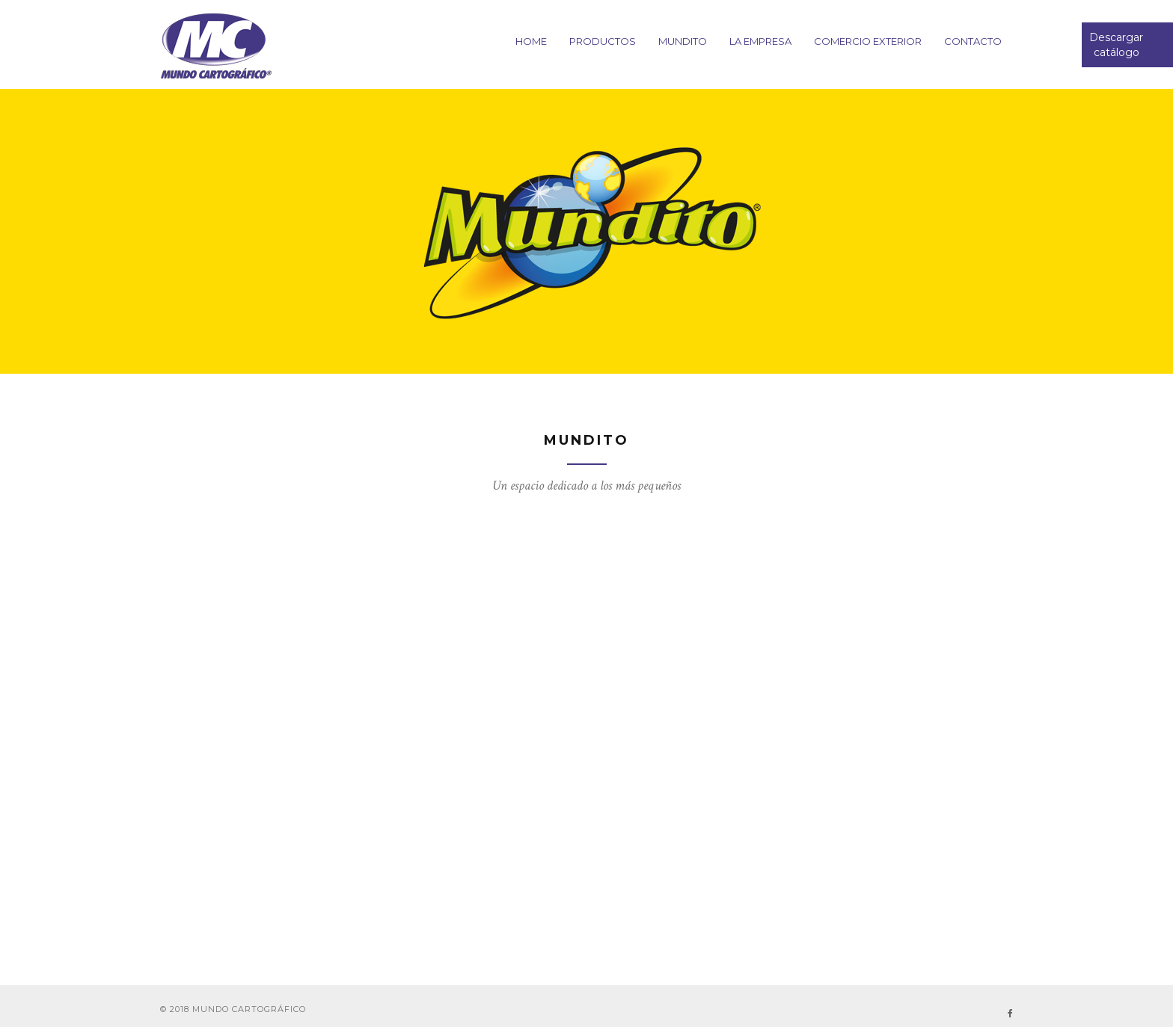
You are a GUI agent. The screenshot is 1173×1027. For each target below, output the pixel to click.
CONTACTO (973, 41)
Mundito (682, 41)
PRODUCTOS (602, 41)
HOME (531, 41)
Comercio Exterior (868, 41)
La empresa (760, 41)
